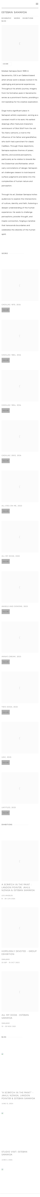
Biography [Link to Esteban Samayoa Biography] (6, 18)
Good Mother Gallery (12, 4)
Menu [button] (36, 4)
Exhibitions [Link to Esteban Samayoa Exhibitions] (28, 18)
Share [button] (6, 64)
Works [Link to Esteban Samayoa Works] (17, 18)
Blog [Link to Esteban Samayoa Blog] (4, 21)
